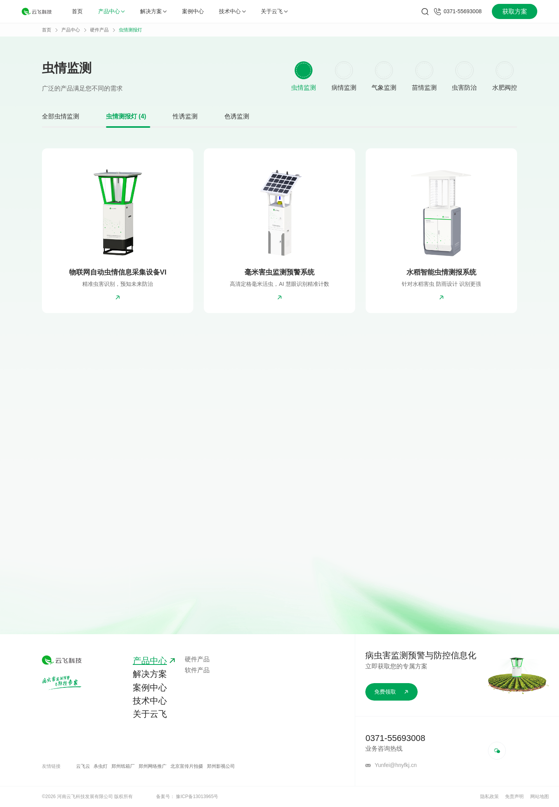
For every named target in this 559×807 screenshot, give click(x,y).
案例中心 (193, 11)
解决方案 (153, 11)
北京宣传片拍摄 (186, 766)
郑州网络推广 (153, 766)
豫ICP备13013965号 (197, 796)
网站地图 (539, 796)
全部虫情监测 (60, 116)
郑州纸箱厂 (123, 766)
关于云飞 (274, 11)
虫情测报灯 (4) (126, 116)
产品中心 (111, 11)
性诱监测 (185, 116)
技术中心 (232, 11)
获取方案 (514, 11)
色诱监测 (236, 116)
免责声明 (514, 796)
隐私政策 (489, 796)
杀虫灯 (101, 766)
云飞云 (83, 766)
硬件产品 (99, 30)
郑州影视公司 (221, 766)
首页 (77, 11)
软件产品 (197, 670)
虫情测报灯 (130, 30)
